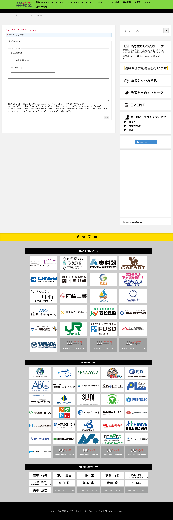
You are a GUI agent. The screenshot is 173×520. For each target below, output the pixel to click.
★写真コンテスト (143, 2)
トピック (29, 15)
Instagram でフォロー (146, 142)
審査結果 (127, 2)
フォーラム (11, 30)
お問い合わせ (41, 6)
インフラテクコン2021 (27, 30)
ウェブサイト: (17, 68)
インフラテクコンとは (81, 2)
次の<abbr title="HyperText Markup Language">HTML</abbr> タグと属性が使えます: (46, 104)
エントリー (100, 2)
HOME (20, 15)
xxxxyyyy (39, 15)
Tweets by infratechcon (133, 222)
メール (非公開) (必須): (20, 60)
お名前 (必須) (16, 52)
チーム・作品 (113, 2)
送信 (106, 117)
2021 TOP (64, 2)
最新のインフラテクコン (46, 2)
